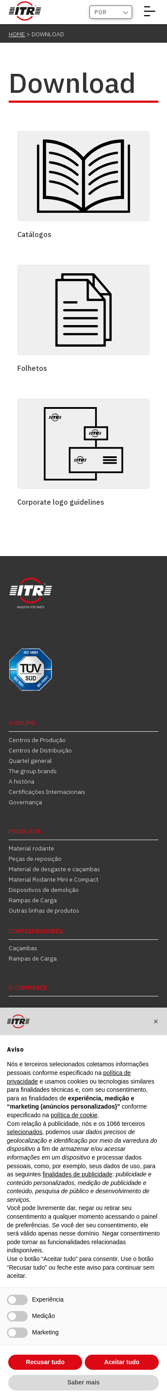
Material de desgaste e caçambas (54, 869)
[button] (156, 1021)
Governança (25, 802)
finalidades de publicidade (77, 1174)
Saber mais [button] (83, 1382)
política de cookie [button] (74, 1115)
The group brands (33, 771)
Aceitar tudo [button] (122, 1362)
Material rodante (31, 848)
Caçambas (23, 948)
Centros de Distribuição (40, 750)
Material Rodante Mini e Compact (53, 879)
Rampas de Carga (33, 900)
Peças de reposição (35, 859)
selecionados (24, 1131)
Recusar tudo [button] (45, 1362)
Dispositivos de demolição (44, 890)
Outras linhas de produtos (44, 910)
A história (21, 781)
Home (17, 34)
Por (100, 12)
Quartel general (30, 761)
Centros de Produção (37, 740)
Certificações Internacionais (47, 792)
